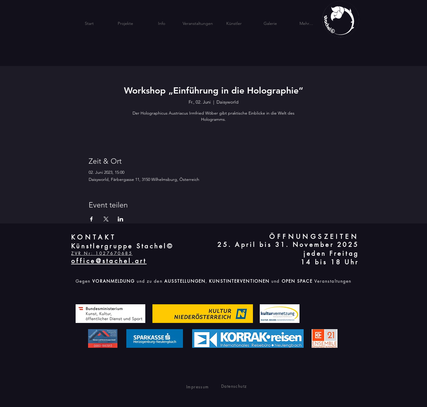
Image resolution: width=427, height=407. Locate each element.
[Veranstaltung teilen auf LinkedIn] (120, 219)
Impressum (197, 387)
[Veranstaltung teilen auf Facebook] (91, 219)
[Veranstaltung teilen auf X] (106, 219)
